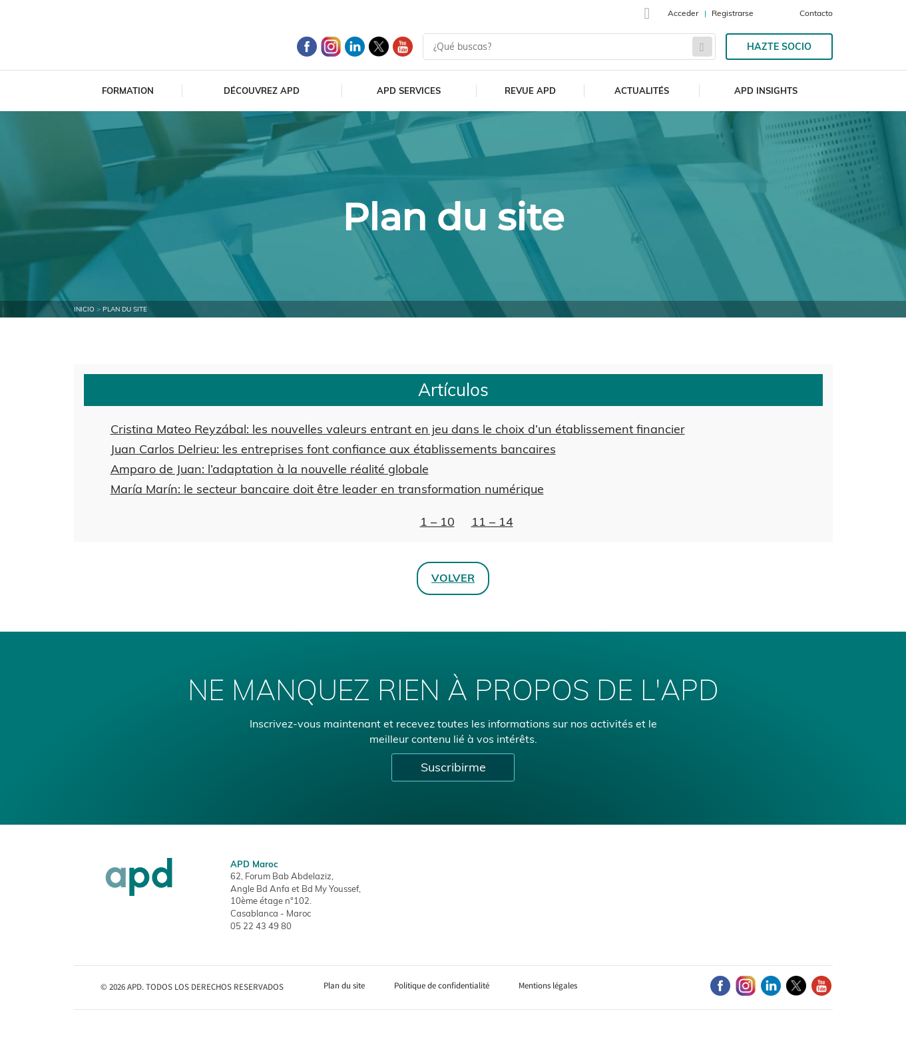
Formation (128, 90)
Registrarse (733, 13)
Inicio (84, 309)
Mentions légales (548, 985)
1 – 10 (437, 521)
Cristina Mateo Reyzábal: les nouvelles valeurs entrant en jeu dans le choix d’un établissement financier (398, 429)
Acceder (683, 13)
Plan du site (344, 985)
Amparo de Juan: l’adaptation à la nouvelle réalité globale (270, 469)
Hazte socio (779, 47)
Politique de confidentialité (441, 985)
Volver (453, 577)
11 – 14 (492, 521)
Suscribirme (453, 767)
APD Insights (765, 90)
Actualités (641, 90)
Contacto (816, 13)
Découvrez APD (262, 90)
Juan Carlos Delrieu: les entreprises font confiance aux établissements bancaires (333, 449)
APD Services (409, 90)
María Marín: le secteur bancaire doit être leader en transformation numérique (327, 489)
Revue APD (530, 90)
